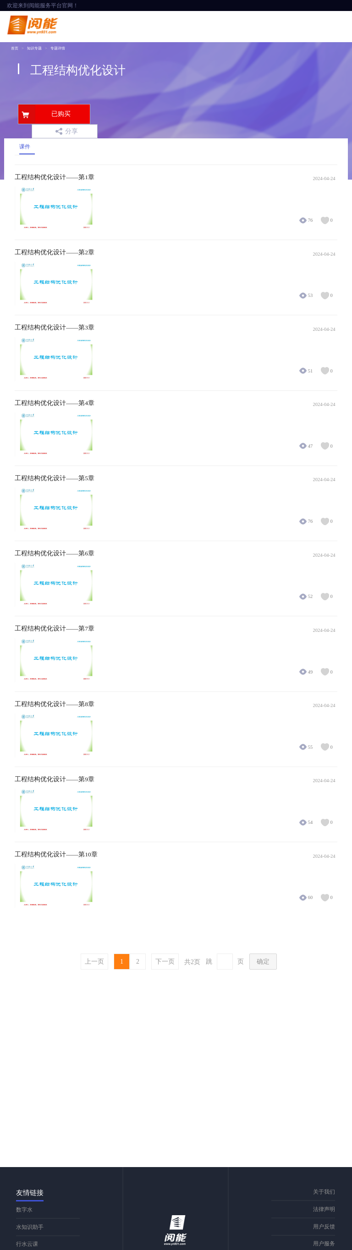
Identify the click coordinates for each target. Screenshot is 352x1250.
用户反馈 (324, 1226)
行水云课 (27, 1244)
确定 (263, 961)
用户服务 (324, 1243)
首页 (14, 48)
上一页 (94, 961)
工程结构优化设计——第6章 (54, 553)
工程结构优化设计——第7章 (54, 628)
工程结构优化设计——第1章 (54, 177)
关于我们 (324, 1192)
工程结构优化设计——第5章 (54, 478)
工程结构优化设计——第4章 (54, 403)
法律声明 (324, 1209)
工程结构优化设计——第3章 (54, 327)
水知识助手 (30, 1227)
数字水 (24, 1209)
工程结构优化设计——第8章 (54, 704)
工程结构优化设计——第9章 (54, 779)
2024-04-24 (324, 178)
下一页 (165, 961)
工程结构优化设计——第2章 (54, 252)
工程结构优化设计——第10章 (56, 854)
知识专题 (34, 48)
